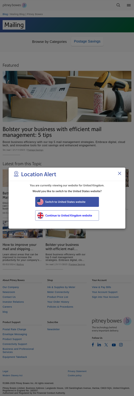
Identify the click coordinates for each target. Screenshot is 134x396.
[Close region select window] (119, 173)
